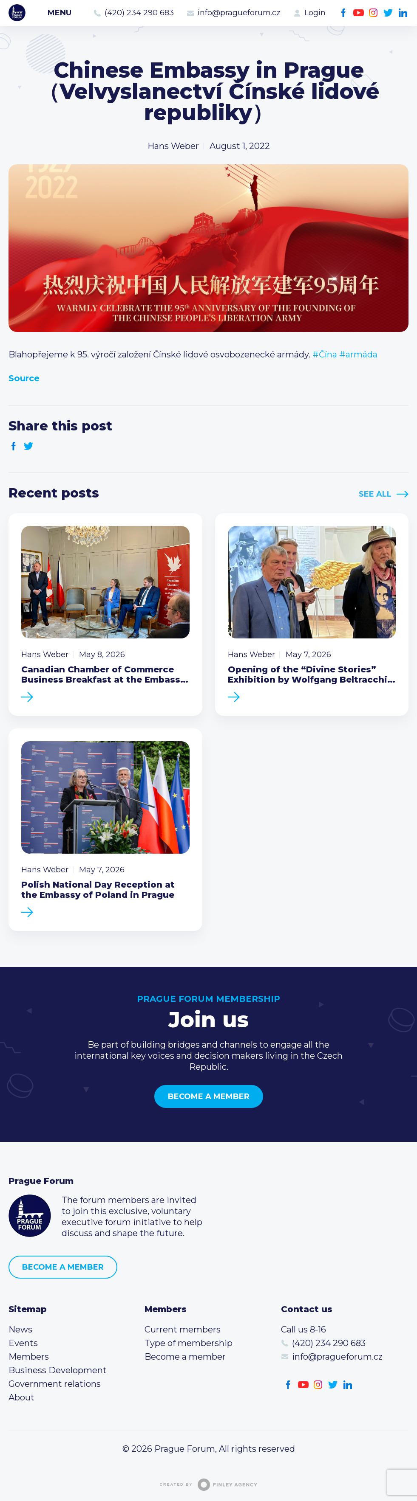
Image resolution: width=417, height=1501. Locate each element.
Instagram (373, 13)
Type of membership (189, 1343)
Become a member (209, 1096)
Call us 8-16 (303, 1329)
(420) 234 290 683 (139, 12)
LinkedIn (403, 13)
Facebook (343, 13)
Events (23, 1343)
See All (375, 494)
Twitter (388, 13)
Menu (59, 12)
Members (29, 1357)
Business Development (58, 1370)
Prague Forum (17, 12)
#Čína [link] (324, 354)
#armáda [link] (358, 354)
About (21, 1397)
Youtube (358, 13)
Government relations (55, 1384)
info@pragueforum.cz (239, 12)
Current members (183, 1329)
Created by (209, 1485)
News (20, 1329)
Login (315, 12)
